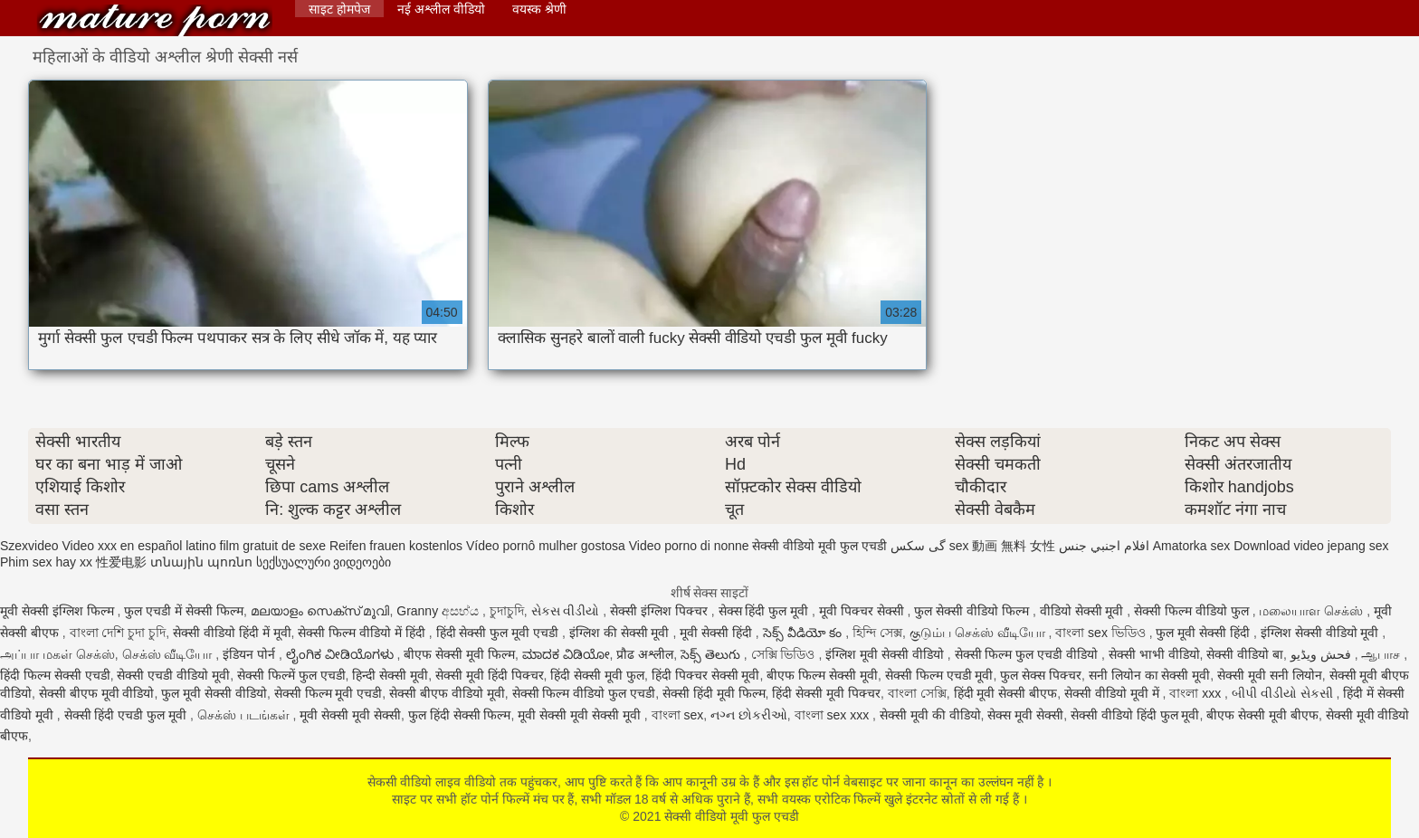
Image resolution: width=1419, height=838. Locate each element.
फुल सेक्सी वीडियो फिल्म (973, 611)
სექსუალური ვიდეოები (324, 562)
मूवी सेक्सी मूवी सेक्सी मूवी (580, 715)
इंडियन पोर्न (251, 654)
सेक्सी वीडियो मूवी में (1113, 693)
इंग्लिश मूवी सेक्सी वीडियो (886, 654)
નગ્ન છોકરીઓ (748, 715)
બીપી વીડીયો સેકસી (1284, 693)
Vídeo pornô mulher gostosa (545, 545)
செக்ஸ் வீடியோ (169, 654)
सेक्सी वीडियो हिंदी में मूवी (232, 632)
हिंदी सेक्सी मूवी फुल (597, 675)
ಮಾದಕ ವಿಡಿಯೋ (566, 654)
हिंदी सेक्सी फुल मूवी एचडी (499, 632)
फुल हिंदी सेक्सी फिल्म (459, 715)
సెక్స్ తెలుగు (712, 654)
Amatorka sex (1192, 545)
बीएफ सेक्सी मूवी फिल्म (459, 654)
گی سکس (918, 545)
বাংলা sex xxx (833, 715)
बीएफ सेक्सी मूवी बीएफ (1262, 715)
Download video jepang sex (1310, 545)
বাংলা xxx (1196, 693)
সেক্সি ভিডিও (785, 654)
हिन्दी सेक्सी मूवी (390, 675)
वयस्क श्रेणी (539, 9)
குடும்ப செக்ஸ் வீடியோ (979, 632)
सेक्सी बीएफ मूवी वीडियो (97, 693)
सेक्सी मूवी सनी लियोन (1269, 675)
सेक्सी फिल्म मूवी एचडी (328, 693)
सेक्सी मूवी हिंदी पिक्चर (489, 675)
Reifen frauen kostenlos (395, 545)
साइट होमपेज (339, 9)
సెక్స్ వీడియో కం (804, 632)
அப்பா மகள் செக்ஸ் (57, 654)
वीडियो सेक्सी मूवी (1084, 611)
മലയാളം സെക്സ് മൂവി (320, 611)
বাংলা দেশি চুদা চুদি (118, 632)
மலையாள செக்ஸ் (1313, 611)
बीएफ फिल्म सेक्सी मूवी (822, 675)
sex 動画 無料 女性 (1002, 545)
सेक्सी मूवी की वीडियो (930, 715)
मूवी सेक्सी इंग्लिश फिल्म (59, 611)
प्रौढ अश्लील (644, 654)
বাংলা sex (678, 715)
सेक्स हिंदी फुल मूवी (766, 611)
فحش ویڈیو (1322, 654)
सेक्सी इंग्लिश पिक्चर (660, 611)
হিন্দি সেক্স (877, 632)
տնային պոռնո (201, 562)
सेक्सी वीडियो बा (1244, 654)
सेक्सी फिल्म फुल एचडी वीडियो (1028, 654)
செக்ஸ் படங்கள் (245, 715)
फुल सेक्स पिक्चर (1040, 675)
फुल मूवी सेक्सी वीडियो (214, 693)
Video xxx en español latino (138, 545)
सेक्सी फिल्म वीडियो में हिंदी (363, 632)
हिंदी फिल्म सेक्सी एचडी (55, 675)
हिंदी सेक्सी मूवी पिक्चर (826, 693)
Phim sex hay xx (46, 562)
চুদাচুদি (507, 611)
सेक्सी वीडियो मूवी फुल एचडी (155, 20)
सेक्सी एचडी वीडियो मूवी (173, 675)
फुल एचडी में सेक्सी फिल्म (183, 611)
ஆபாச (1382, 654)
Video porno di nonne (689, 545)
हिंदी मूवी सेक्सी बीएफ (1006, 693)
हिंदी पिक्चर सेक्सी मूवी (706, 675)
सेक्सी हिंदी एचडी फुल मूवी (127, 715)
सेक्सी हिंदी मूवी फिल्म (714, 693)
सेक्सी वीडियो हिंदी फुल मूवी (1135, 715)
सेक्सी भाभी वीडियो (1154, 654)
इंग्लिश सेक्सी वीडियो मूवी (1322, 632)
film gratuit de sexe (273, 545)
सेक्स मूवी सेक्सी (1025, 715)
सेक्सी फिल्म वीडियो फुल (1193, 611)
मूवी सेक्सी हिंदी (718, 632)
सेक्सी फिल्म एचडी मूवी (939, 675)
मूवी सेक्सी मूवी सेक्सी (350, 715)
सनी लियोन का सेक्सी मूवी (1150, 675)
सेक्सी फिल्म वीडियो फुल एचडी (584, 693)
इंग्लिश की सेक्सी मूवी (621, 632)
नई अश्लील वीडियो (441, 9)
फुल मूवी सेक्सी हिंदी (1204, 632)
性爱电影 (121, 562)
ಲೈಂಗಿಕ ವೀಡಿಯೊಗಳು (341, 654)
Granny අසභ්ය (439, 611)
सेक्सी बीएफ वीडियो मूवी (447, 693)
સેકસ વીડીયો (567, 611)
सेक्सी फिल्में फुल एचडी (291, 675)
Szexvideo (29, 545)
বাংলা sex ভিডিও (1101, 632)
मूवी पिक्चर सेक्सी (863, 611)
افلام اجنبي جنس (1104, 545)
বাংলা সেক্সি (917, 693)
